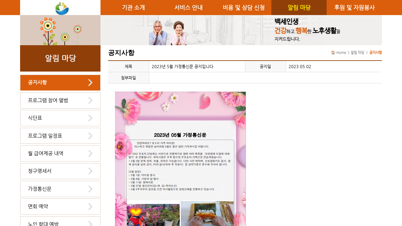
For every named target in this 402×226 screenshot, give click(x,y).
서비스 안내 (188, 7)
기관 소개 (133, 7)
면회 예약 (38, 206)
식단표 (35, 118)
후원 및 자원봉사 (354, 7)
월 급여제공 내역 (45, 153)
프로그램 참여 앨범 (48, 100)
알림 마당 (299, 7)
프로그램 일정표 (45, 136)
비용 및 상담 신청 (244, 7)
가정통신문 (40, 189)
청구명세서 (40, 171)
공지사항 (37, 82)
